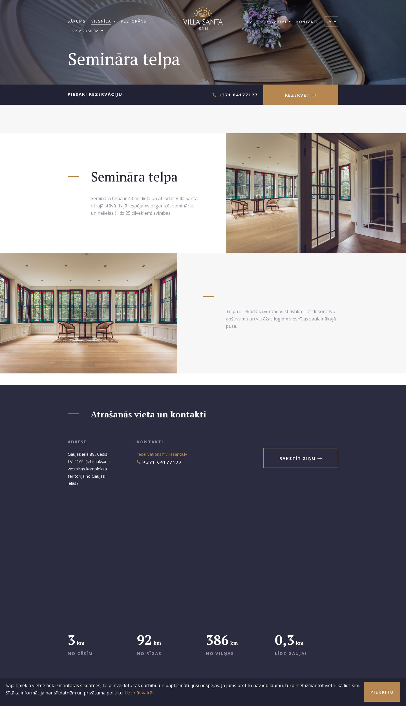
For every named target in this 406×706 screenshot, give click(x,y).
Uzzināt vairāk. (140, 693)
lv (331, 21)
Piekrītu (382, 692)
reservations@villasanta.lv (162, 454)
